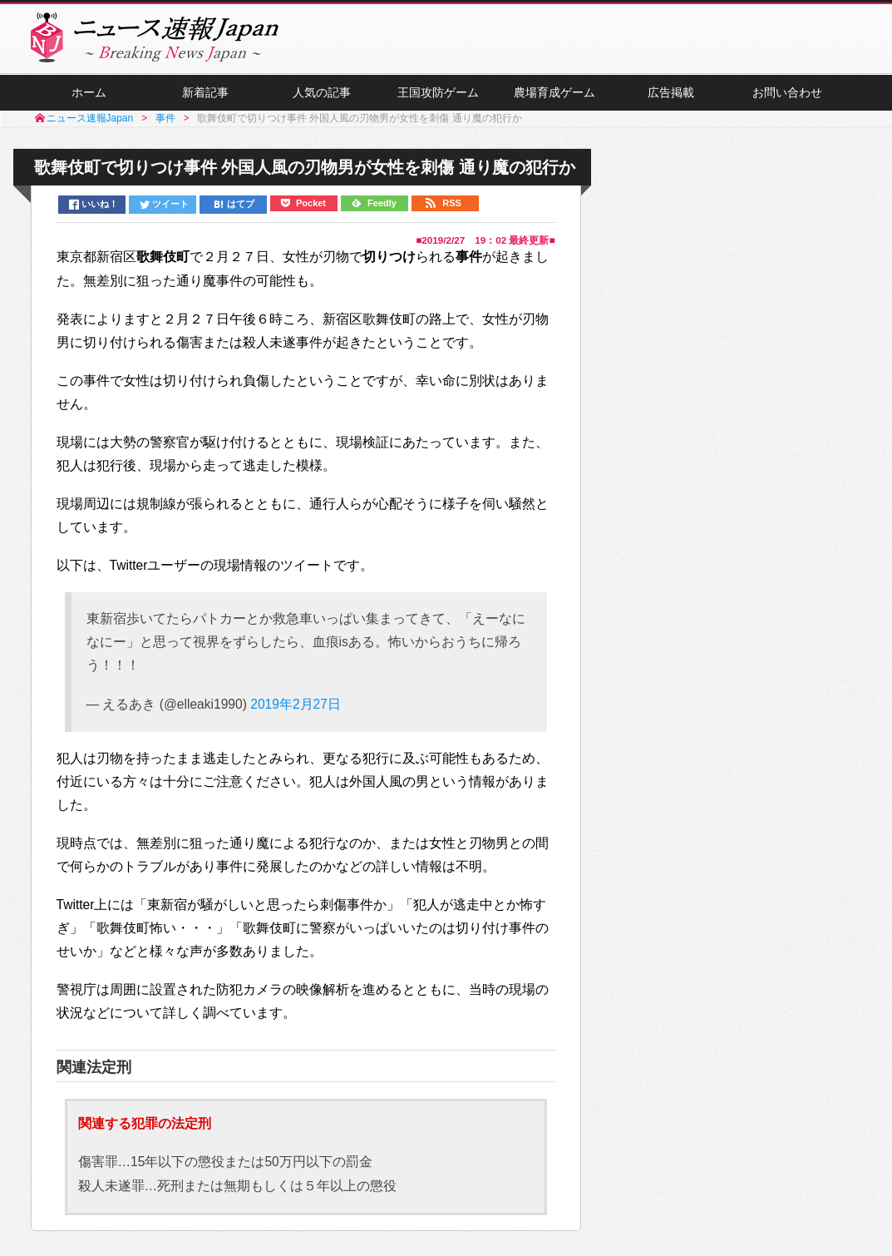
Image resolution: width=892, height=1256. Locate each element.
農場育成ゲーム (554, 92)
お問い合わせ (787, 92)
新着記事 (205, 92)
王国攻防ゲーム (438, 92)
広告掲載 (671, 92)
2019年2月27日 (295, 704)
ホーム (88, 92)
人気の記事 (322, 92)
